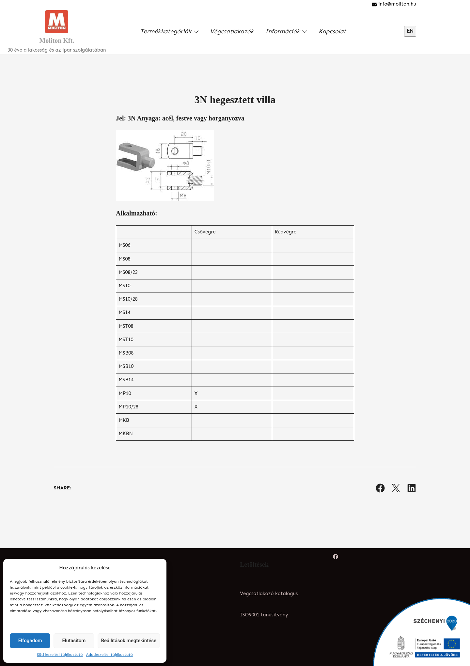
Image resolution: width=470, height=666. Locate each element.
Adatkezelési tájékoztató (109, 654)
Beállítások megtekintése (128, 640)
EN (410, 31)
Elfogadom (30, 640)
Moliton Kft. (56, 40)
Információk (282, 31)
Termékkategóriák (165, 31)
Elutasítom (74, 640)
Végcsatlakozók (232, 31)
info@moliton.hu (394, 4)
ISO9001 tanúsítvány (264, 615)
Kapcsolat (332, 31)
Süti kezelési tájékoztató (60, 654)
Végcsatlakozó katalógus (269, 593)
